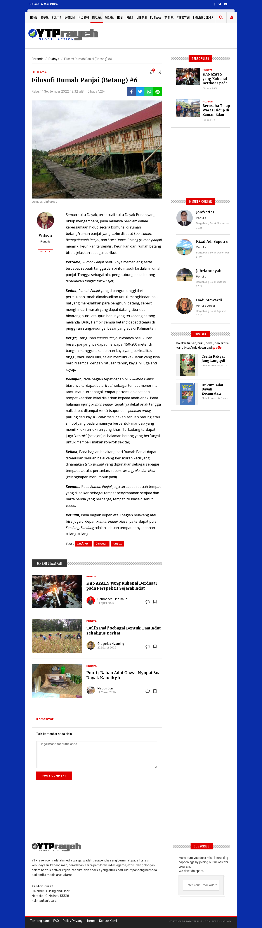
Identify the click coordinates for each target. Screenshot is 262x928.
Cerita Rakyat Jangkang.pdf (212, 358)
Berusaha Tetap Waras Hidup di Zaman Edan (215, 110)
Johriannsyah (209, 271)
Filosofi (83, 17)
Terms (87, 921)
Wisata (109, 17)
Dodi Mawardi (209, 300)
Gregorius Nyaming (110, 644)
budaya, (83, 543)
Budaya (97, 17)
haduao (226, 921)
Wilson (45, 235)
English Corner (203, 17)
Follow (45, 251)
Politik (56, 17)
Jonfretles (205, 212)
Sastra (169, 17)
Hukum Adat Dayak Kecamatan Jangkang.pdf (212, 391)
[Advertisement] (180, 35)
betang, (101, 543)
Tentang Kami (39, 921)
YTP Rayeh (183, 17)
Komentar (45, 719)
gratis (217, 348)
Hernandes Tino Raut (112, 599)
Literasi (142, 17)
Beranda (37, 59)
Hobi (120, 17)
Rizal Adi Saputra (212, 241)
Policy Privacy (70, 921)
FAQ (54, 921)
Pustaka (155, 17)
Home (33, 17)
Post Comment (54, 775)
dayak (117, 543)
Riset (130, 17)
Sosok (44, 17)
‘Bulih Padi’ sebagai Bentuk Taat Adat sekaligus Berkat (123, 631)
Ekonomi (69, 17)
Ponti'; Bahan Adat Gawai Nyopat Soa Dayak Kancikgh (123, 675)
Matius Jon (105, 688)
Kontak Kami (104, 921)
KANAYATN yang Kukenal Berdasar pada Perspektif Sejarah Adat (121, 586)
